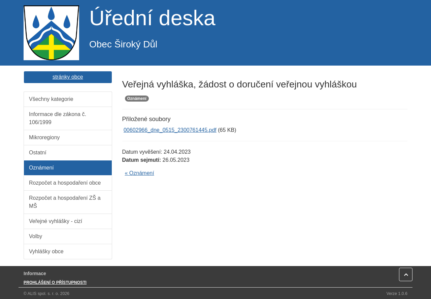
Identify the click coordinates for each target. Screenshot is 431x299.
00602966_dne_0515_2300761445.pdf (170, 130)
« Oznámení (139, 173)
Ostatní (37, 152)
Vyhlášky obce (46, 251)
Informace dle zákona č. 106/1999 (57, 118)
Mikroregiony (44, 137)
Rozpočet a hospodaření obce (65, 183)
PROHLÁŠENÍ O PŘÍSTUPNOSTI (55, 282)
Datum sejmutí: (141, 160)
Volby (35, 236)
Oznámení (41, 168)
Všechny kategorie (51, 99)
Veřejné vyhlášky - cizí (55, 221)
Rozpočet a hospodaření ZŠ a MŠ (65, 202)
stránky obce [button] (68, 77)
